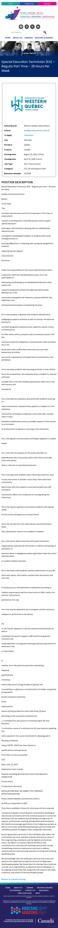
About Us (17, 37)
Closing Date (10, 159)
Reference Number (12, 173)
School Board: (10, 125)
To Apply (8, 135)
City (6, 140)
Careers (28, 37)
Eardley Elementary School (36, 130)
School (7, 130)
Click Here (28, 135)
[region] (29, 48)
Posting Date (10, 154)
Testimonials (15, 890)
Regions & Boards (44, 37)
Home (8, 37)
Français (47, 4)
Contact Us (29, 4)
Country (8, 149)
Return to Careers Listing (13, 879)
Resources (44, 890)
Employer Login (25, 893)
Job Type (8, 164)
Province (8, 144)
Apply (11, 4)
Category (8, 168)
